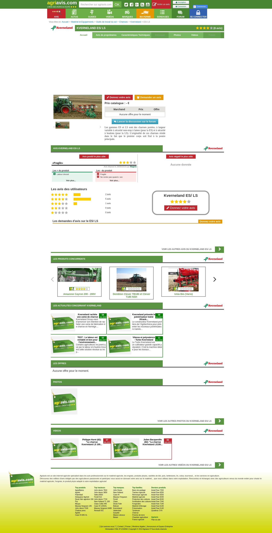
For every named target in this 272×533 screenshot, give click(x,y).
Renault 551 (99, 510)
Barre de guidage (139, 490)
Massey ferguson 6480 (103, 508)
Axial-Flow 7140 (157, 504)
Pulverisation (137, 508)
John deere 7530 (81, 508)
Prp (76, 501)
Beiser (115, 517)
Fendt (115, 499)
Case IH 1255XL (100, 506)
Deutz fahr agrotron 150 (84, 499)
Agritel (77, 492)
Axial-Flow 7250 (157, 490)
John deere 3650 (100, 492)
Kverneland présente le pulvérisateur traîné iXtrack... (143, 317)
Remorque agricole (139, 495)
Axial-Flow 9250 (157, 495)
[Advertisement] (137, 66)
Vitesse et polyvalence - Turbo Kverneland (144, 338)
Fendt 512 (98, 497)
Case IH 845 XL (81, 515)
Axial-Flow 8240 (157, 499)
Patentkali (79, 495)
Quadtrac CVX (156, 510)
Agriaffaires (79, 490)
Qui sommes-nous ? (108, 526)
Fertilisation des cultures (141, 501)
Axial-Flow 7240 (157, 501)
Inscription (181, 2)
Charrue (135, 513)
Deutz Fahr (117, 504)
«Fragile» (57, 163)
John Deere (117, 490)
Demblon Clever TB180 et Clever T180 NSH (131, 295)
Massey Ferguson (120, 497)
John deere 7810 (100, 490)
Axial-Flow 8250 (157, 492)
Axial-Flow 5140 (157, 508)
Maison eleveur (119, 515)
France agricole (138, 520)
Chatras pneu (80, 510)
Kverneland (117, 508)
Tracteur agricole (138, 492)
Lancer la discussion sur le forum (135, 121)
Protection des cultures (141, 499)
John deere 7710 (100, 499)
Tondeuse (136, 510)
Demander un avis (149, 97)
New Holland (118, 492)
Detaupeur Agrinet (82, 497)
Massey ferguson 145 (83, 506)
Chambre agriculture (140, 517)
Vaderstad (117, 510)
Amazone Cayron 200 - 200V (79, 294)
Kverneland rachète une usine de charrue (87, 315)
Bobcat (116, 506)
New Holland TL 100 (102, 501)
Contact (120, 526)
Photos (177, 35)
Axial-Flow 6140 (157, 506)
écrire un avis (161, 4)
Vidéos (194, 35)
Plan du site (155, 520)
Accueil (83, 35)
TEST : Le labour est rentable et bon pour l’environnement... (87, 339)
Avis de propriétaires (106, 35)
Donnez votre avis (118, 97)
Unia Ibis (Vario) (183, 294)
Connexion (181, 6)
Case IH (116, 495)
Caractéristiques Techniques (135, 35)
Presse (128, 526)
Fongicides (136, 504)
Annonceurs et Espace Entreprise (160, 526)
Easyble (116, 513)
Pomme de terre (138, 515)
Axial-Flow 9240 (157, 497)
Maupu (77, 504)
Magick (133, 167)
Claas (115, 501)
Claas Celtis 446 (100, 504)
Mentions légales (138, 526)
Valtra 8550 (98, 495)
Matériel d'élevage (139, 506)
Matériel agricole (138, 497)
